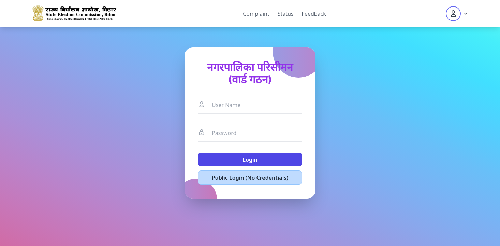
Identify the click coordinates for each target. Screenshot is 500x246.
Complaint (256, 13)
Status (286, 13)
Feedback (314, 13)
